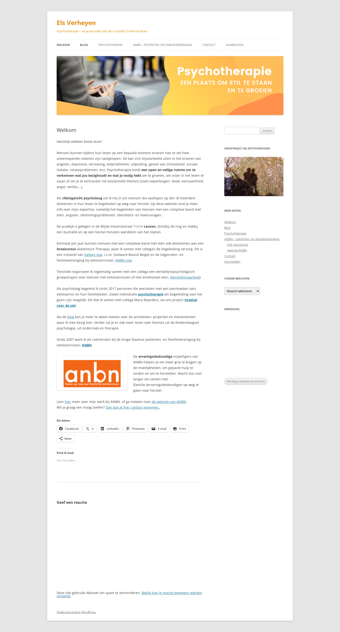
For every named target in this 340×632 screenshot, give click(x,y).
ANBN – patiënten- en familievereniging (162, 45)
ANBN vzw (123, 260)
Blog (84, 45)
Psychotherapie (110, 45)
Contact (209, 45)
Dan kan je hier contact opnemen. (133, 407)
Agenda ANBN (237, 250)
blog (71, 317)
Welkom (63, 45)
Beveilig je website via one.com (246, 381)
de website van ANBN (168, 401)
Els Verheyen (76, 22)
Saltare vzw (93, 254)
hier (68, 401)
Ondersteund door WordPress (76, 612)
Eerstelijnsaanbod (185, 277)
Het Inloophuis (237, 244)
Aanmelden (234, 45)
